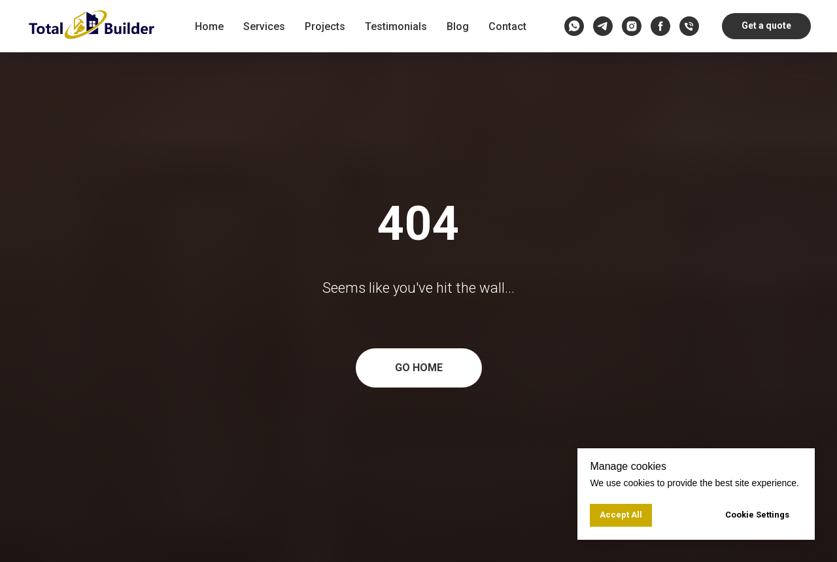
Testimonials (396, 26)
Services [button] (264, 26)
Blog (458, 26)
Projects (325, 26)
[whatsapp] (574, 26)
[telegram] (603, 26)
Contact (507, 26)
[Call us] (689, 26)
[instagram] (631, 26)
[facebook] (660, 26)
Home (209, 26)
